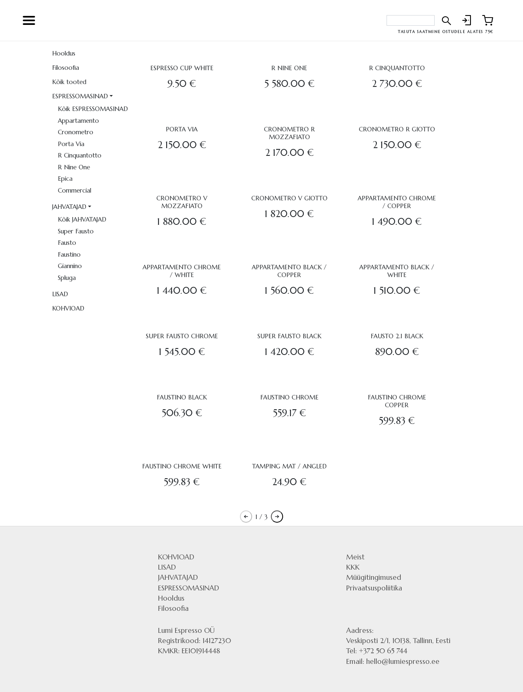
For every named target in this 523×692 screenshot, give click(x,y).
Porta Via (71, 144)
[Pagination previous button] (246, 516)
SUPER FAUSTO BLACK (289, 336)
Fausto (67, 242)
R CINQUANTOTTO (397, 68)
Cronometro (75, 132)
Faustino (69, 254)
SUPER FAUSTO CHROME (182, 336)
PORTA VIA (182, 129)
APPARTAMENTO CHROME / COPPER (397, 202)
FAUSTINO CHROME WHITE (182, 466)
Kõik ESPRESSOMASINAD (93, 109)
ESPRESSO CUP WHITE (181, 68)
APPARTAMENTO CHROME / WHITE (182, 271)
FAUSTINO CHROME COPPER (397, 401)
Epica (65, 178)
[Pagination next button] (277, 516)
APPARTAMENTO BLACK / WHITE (396, 271)
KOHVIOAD (68, 308)
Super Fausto (76, 231)
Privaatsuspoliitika (374, 587)
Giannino (70, 266)
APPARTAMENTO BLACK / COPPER (289, 271)
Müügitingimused (373, 577)
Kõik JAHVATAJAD (82, 219)
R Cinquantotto (79, 155)
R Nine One (74, 167)
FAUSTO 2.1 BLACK (397, 336)
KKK (353, 567)
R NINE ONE (289, 68)
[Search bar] (411, 20)
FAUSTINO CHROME (289, 397)
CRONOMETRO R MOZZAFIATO (289, 133)
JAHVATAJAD (69, 207)
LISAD (60, 294)
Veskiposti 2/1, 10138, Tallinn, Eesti (398, 640)
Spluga (67, 278)
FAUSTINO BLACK (182, 397)
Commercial (74, 190)
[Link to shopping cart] (487, 20)
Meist (355, 556)
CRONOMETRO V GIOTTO (289, 198)
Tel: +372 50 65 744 (376, 650)
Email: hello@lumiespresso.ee (392, 661)
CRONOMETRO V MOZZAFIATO (181, 202)
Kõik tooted (69, 82)
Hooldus (63, 53)
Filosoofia (65, 67)
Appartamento (78, 120)
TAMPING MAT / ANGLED (289, 466)
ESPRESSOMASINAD (80, 96)
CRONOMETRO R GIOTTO (397, 129)
